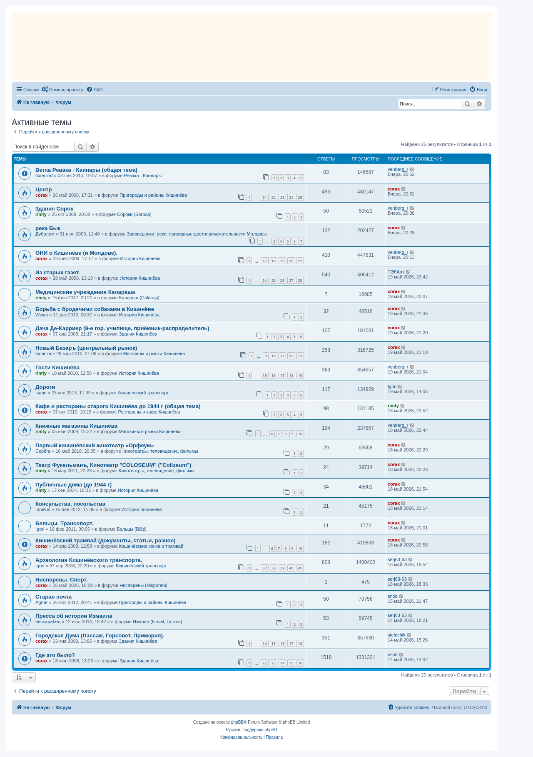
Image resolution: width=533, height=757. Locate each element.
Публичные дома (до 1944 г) (73, 484)
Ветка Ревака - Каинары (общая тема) (86, 170)
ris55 (393, 654)
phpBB (237, 722)
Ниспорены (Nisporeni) (143, 585)
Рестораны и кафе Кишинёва (149, 411)
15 (264, 375)
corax (41, 195)
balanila (43, 353)
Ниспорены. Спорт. (61, 580)
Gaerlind (44, 175)
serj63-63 (397, 559)
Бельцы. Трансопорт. (64, 523)
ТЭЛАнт (396, 271)
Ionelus (42, 509)
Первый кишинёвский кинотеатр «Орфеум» (94, 445)
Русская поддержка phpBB (251, 729)
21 (264, 197)
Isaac (40, 392)
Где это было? (55, 655)
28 (300, 280)
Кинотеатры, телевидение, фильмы (160, 451)
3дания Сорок (54, 209)
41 (300, 568)
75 (291, 663)
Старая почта (53, 597)
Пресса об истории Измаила (73, 616)
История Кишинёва (140, 258)
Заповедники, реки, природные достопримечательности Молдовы (196, 233)
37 (264, 568)
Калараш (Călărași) (139, 297)
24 (291, 197)
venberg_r (398, 169)
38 (273, 568)
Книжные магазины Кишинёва (76, 426)
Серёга (42, 451)
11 (282, 355)
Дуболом (45, 233)
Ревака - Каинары (143, 175)
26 (282, 280)
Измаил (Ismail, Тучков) (157, 621)
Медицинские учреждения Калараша (85, 292)
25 (300, 197)
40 (291, 568)
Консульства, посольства (70, 504)
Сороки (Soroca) (134, 214)
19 (282, 260)
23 (282, 197)
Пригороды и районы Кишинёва (153, 195)
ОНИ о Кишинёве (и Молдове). (76, 253)
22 (273, 197)
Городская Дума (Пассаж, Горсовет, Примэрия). (99, 635)
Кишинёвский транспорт (143, 392)
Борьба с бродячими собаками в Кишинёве (94, 309)
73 (273, 663)
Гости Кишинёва (57, 367)
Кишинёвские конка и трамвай (151, 546)
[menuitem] (62, 90)
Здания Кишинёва (138, 333)
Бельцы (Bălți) (132, 528)
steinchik (397, 634)
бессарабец (47, 621)
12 (291, 355)
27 (291, 280)
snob (393, 596)
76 (300, 663)
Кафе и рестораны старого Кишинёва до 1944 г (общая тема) (117, 406)
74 (282, 663)
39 (282, 568)
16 (273, 375)
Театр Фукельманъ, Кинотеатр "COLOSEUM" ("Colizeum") (113, 465)
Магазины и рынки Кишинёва (154, 353)
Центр (43, 189)
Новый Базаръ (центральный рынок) (86, 348)
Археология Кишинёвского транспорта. (88, 560)
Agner (41, 602)
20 (291, 260)
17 (264, 260)
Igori (392, 386)
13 (300, 355)
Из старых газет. (57, 272)
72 (264, 663)
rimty (41, 214)
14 (264, 643)
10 (273, 355)
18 (273, 260)
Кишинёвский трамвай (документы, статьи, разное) (105, 540)
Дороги (45, 387)
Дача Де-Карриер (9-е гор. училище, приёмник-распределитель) (122, 328)
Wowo (41, 314)
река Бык (47, 228)
